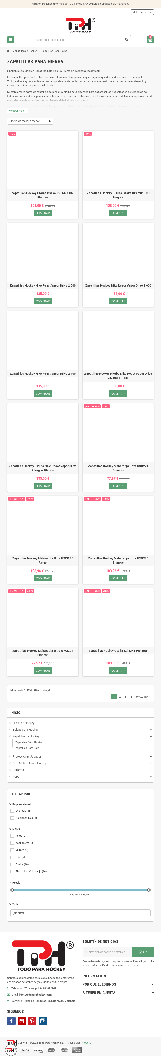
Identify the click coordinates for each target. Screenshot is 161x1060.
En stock (24, 815)
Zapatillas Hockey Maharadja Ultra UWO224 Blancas (42, 656)
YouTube (22, 1025)
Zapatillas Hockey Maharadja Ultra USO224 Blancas (118, 470)
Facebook (11, 1025)
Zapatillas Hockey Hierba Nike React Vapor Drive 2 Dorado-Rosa (118, 377)
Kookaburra (25, 847)
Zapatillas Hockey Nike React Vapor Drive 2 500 (43, 286)
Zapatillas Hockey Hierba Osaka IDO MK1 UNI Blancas (42, 195)
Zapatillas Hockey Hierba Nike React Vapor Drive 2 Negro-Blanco (43, 470)
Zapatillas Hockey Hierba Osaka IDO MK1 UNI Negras (118, 195)
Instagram (43, 1025)
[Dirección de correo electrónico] (107, 955)
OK (143, 956)
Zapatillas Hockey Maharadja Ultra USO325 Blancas (118, 563)
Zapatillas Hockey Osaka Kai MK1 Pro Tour (118, 654)
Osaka (22, 868)
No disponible (27, 822)
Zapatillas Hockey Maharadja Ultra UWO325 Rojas (42, 563)
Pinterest (32, 1025)
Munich (22, 854)
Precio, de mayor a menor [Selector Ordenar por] (24, 121)
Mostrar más (17, 110)
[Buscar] (80, 39)
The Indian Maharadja (31, 875)
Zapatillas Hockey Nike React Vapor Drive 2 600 (118, 286)
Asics (21, 840)
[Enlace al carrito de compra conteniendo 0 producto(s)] (150, 39)
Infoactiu (86, 1046)
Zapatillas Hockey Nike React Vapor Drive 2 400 (43, 375)
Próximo (143, 700)
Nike (21, 861)
